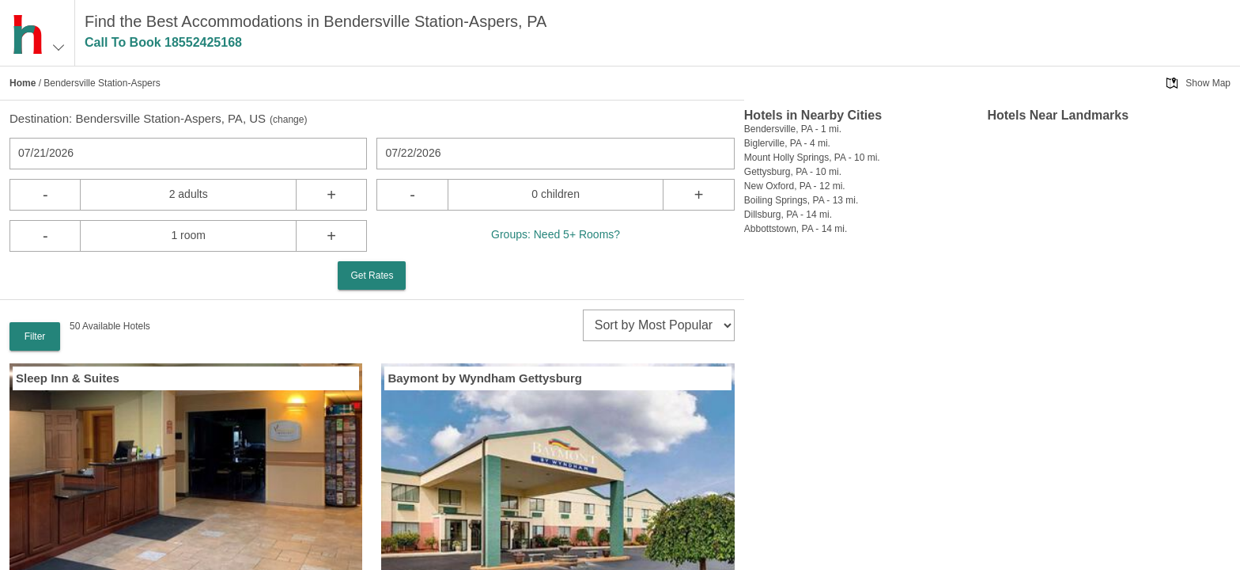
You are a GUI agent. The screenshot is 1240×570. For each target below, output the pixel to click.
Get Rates (371, 275)
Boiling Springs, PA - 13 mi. (801, 200)
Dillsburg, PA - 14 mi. (788, 214)
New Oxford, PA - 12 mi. (794, 186)
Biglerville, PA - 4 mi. (787, 143)
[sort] (659, 325)
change (288, 119)
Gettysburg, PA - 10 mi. (792, 171)
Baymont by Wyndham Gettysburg (485, 378)
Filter (35, 336)
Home (22, 83)
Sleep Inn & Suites (67, 378)
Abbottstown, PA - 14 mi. (796, 228)
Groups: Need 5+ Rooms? (555, 234)
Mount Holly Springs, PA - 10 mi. (812, 157)
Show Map (1208, 83)
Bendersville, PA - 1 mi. (792, 129)
